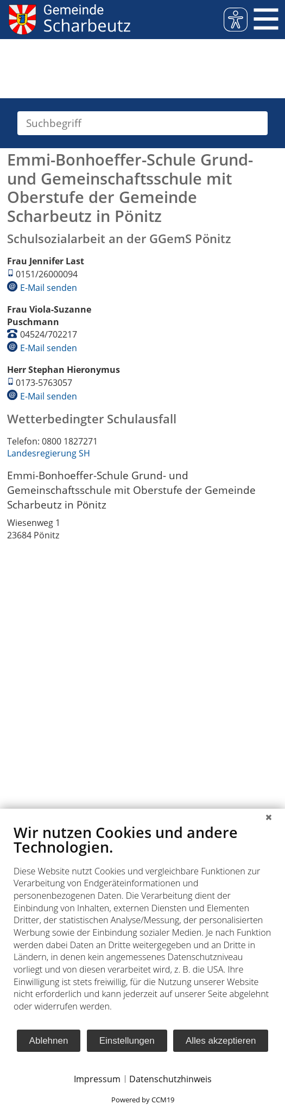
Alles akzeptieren (221, 1041)
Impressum (97, 1079)
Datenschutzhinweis (170, 1079)
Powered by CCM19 (142, 1099)
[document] (142, 926)
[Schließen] (269, 817)
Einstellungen (127, 1041)
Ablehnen (48, 1041)
